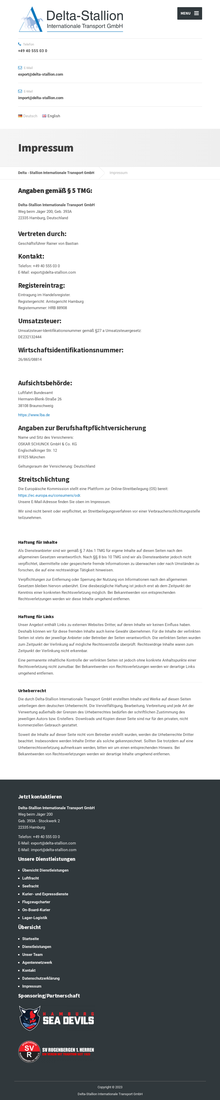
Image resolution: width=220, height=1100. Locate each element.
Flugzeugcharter (36, 902)
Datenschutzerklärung (41, 978)
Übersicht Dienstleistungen (45, 870)
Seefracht (30, 886)
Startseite (30, 938)
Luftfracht (30, 878)
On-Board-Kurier (36, 910)
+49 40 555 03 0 (46, 837)
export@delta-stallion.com (53, 843)
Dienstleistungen (36, 946)
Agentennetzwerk (37, 962)
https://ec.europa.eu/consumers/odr (49, 495)
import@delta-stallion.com (53, 850)
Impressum (31, 986)
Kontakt (29, 970)
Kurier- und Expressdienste (45, 894)
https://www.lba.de (34, 415)
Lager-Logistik (34, 918)
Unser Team (32, 954)
